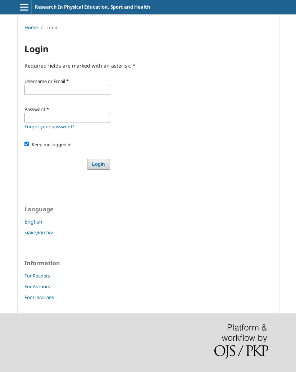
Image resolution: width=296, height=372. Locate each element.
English (33, 221)
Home (31, 27)
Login (98, 164)
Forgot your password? (49, 126)
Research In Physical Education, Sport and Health (92, 7)
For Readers (37, 275)
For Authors (37, 286)
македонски (39, 232)
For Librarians (39, 297)
